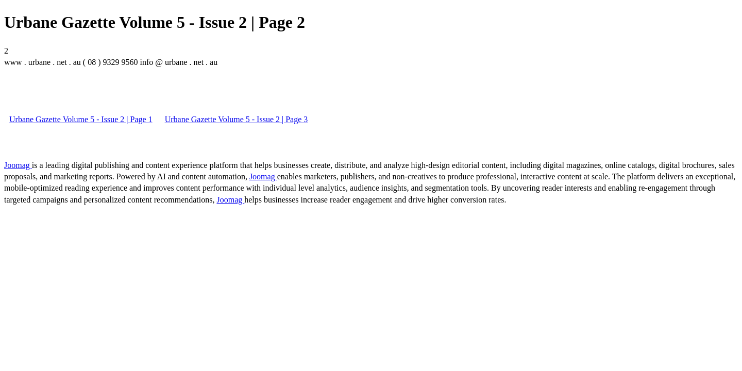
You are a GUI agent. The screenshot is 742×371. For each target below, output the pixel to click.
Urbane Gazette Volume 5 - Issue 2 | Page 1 (81, 119)
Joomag (18, 165)
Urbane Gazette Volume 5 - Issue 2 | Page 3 (236, 119)
